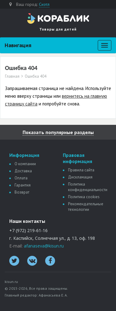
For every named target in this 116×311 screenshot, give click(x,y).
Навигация (18, 45)
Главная (12, 76)
